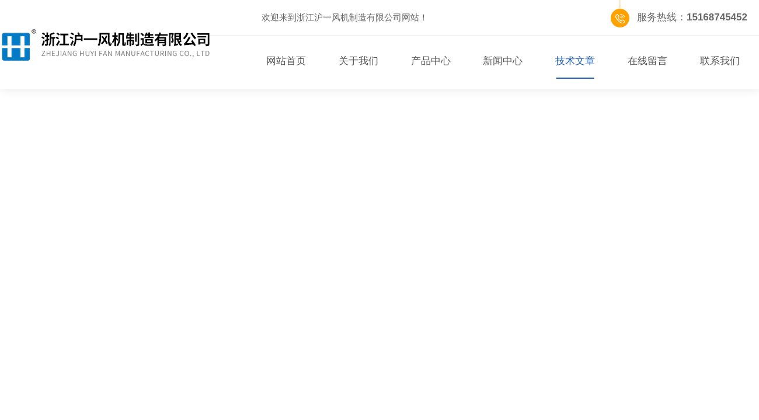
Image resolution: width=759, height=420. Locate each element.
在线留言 (647, 60)
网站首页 (286, 60)
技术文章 (575, 60)
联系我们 (720, 60)
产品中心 (431, 60)
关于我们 (358, 60)
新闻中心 (503, 60)
